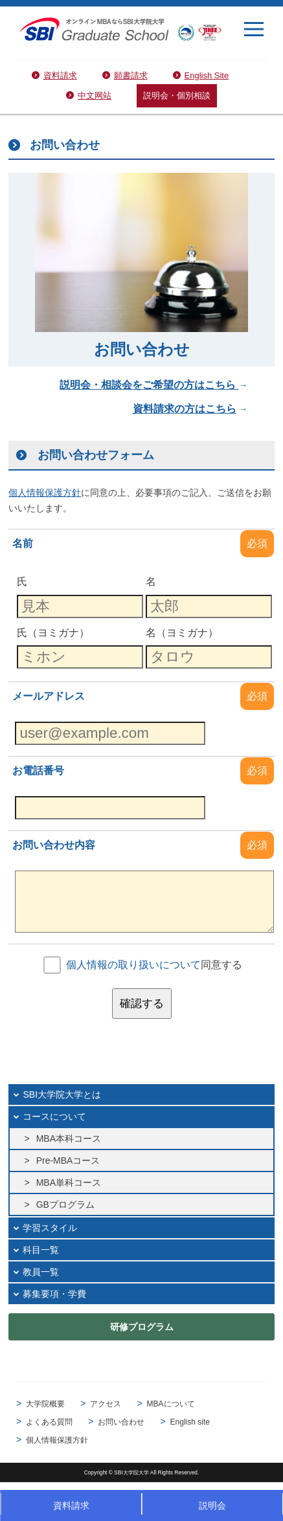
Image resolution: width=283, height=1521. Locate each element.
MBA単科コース (68, 1182)
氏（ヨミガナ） (53, 632)
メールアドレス (48, 696)
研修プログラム (142, 1327)
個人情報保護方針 (57, 1440)
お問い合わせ (121, 1422)
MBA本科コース (68, 1138)
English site (190, 1422)
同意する (154, 964)
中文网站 (94, 95)
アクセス (105, 1403)
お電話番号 (38, 770)
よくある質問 (49, 1422)
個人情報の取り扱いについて (133, 964)
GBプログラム (65, 1204)
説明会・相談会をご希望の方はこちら (149, 384)
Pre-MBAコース (68, 1160)
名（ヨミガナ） (182, 632)
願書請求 (131, 75)
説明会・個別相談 (176, 95)
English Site (207, 75)
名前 (22, 543)
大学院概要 (45, 1403)
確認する (142, 1003)
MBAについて (171, 1403)
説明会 (212, 1505)
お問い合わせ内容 (53, 844)
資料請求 (60, 75)
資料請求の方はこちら (184, 408)
